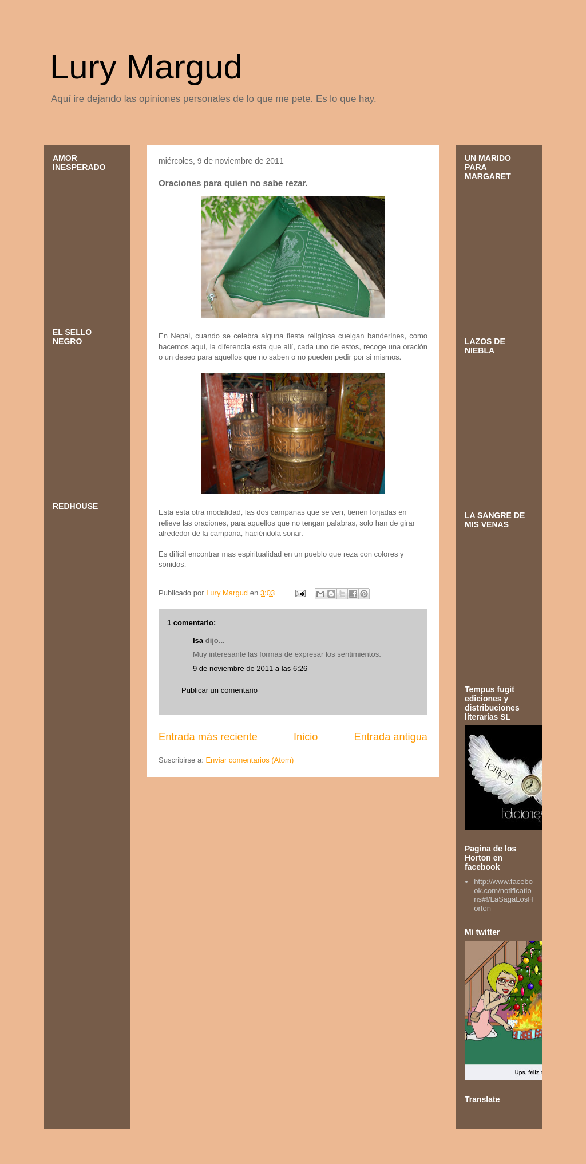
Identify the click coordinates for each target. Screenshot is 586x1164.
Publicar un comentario (219, 690)
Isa (198, 640)
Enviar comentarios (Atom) (249, 760)
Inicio (306, 737)
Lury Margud (146, 67)
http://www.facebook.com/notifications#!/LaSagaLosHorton (503, 895)
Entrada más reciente (208, 737)
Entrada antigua (390, 737)
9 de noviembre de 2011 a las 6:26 (250, 668)
